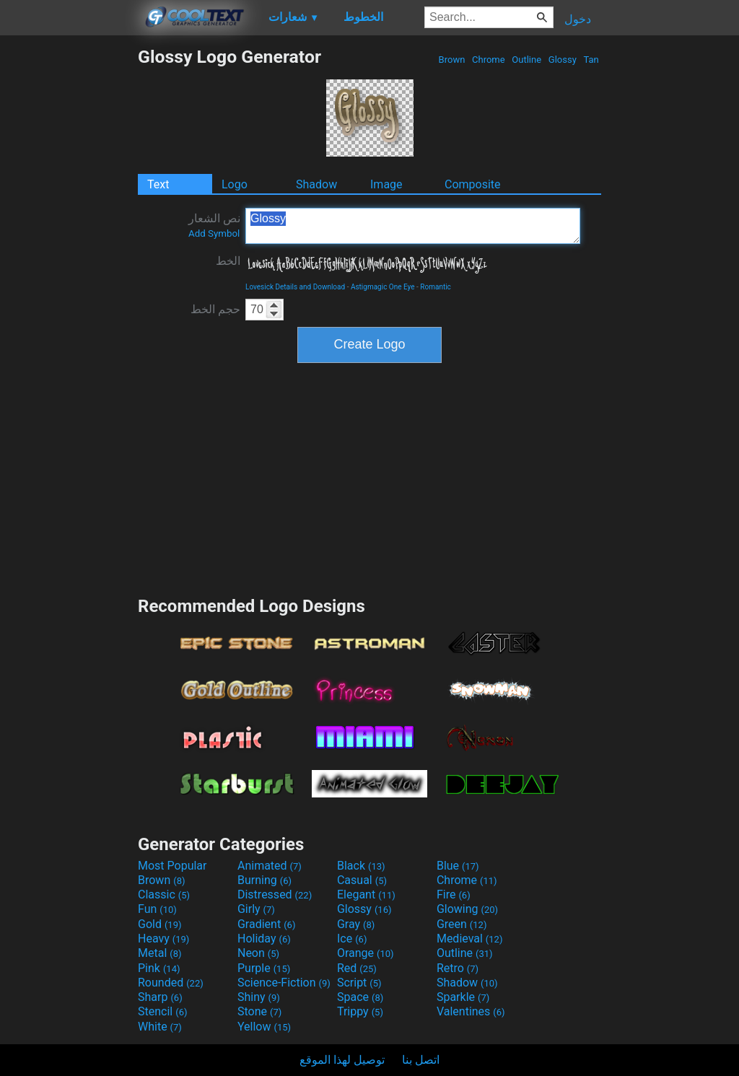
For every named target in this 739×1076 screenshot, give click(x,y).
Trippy (360, 1011)
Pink (159, 968)
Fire (454, 894)
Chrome (488, 59)
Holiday (264, 938)
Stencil (162, 1011)
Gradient (266, 924)
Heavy (163, 938)
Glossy (562, 59)
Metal (160, 953)
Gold (160, 924)
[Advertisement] (68, 262)
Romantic (435, 287)
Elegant (366, 894)
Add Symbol (214, 233)
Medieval (470, 938)
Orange (365, 953)
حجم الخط (215, 309)
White (160, 1026)
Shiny (258, 997)
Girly (256, 909)
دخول (577, 19)
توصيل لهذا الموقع (342, 1060)
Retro (457, 968)
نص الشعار (214, 225)
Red (357, 968)
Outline (526, 59)
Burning (264, 880)
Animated (269, 865)
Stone (259, 1011)
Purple (263, 968)
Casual (362, 880)
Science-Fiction (284, 982)
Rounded (171, 982)
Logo (235, 184)
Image (386, 184)
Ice (352, 938)
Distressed (274, 894)
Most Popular (172, 865)
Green (462, 924)
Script (359, 982)
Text (158, 184)
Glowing (467, 909)
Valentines (471, 1011)
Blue (458, 865)
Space (360, 997)
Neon (258, 953)
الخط (228, 261)
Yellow (264, 1026)
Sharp (160, 997)
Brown (451, 59)
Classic (164, 894)
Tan (591, 59)
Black (361, 865)
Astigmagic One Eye (383, 287)
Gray (356, 924)
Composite (473, 184)
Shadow (316, 184)
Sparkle (463, 997)
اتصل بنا (421, 1060)
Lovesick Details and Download (295, 287)
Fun (157, 909)
